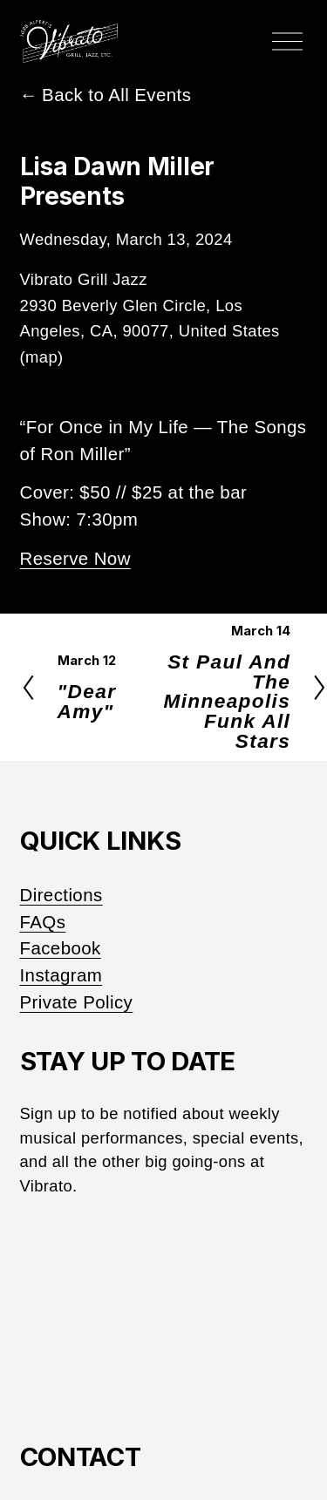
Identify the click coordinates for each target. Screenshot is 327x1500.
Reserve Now (75, 558)
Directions (61, 895)
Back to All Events (116, 95)
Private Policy (76, 1002)
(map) (42, 357)
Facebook (60, 948)
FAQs (43, 922)
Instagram (61, 975)
